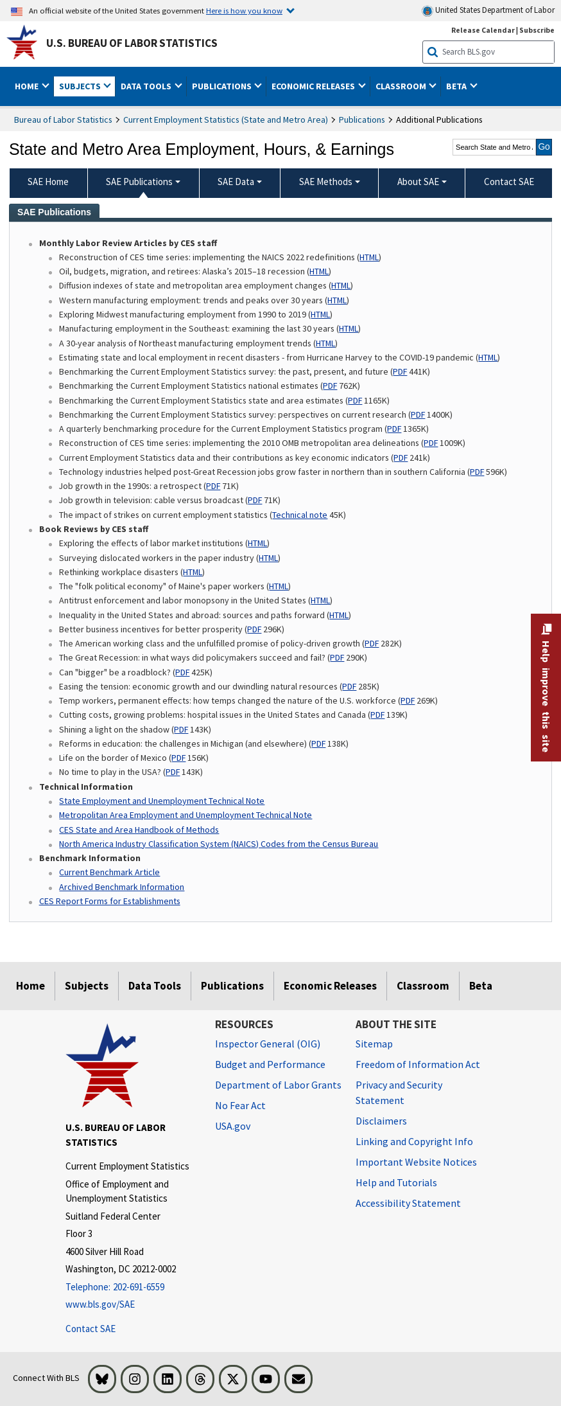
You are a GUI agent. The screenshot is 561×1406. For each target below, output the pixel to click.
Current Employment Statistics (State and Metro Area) (225, 119)
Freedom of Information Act (418, 1064)
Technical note (299, 515)
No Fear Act (240, 1105)
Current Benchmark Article (109, 872)
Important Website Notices (416, 1161)
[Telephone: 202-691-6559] (130, 1287)
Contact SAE (90, 1328)
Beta (480, 986)
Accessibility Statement (408, 1203)
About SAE (418, 181)
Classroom (423, 986)
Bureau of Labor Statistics (63, 119)
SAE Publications (139, 181)
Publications (362, 119)
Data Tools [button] (147, 86)
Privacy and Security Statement (399, 1092)
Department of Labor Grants (278, 1084)
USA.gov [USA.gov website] (232, 1125)
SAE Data (236, 181)
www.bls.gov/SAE (100, 1304)
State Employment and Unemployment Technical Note (161, 800)
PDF (400, 371)
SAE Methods (325, 181)
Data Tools (154, 986)
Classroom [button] (401, 86)
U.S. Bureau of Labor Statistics (132, 43)
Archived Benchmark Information (121, 887)
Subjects (86, 986)
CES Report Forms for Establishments (109, 901)
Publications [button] (223, 86)
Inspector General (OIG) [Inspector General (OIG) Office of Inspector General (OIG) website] (267, 1043)
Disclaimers (381, 1120)
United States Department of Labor (488, 10)
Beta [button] (457, 86)
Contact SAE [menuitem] (509, 181)
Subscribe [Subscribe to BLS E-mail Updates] (537, 30)
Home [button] (27, 86)
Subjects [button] (81, 86)
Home (30, 986)
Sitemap (374, 1043)
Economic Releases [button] (314, 86)
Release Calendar (483, 30)
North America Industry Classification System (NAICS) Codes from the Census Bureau (218, 844)
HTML (369, 257)
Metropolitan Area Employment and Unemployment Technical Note (185, 815)
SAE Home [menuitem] (48, 181)
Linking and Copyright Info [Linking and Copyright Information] (414, 1141)
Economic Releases (330, 986)
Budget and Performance (270, 1064)
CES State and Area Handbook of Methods (139, 829)
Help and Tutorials (396, 1182)
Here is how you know (244, 10)
